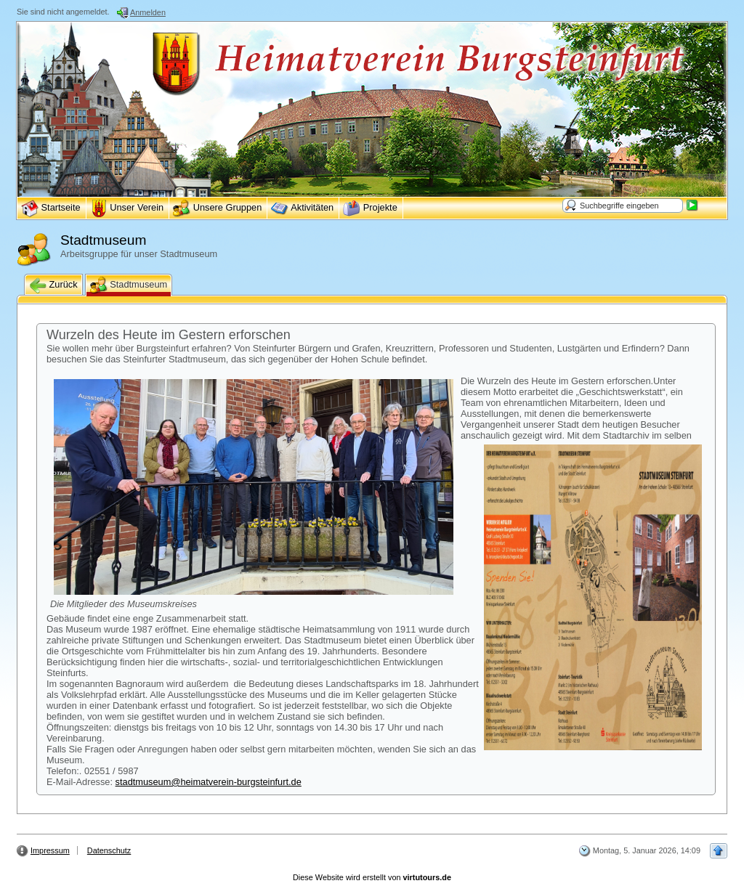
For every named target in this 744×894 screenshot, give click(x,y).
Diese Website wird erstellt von (372, 877)
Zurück (53, 285)
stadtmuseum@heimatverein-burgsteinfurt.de (209, 781)
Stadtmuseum (129, 285)
